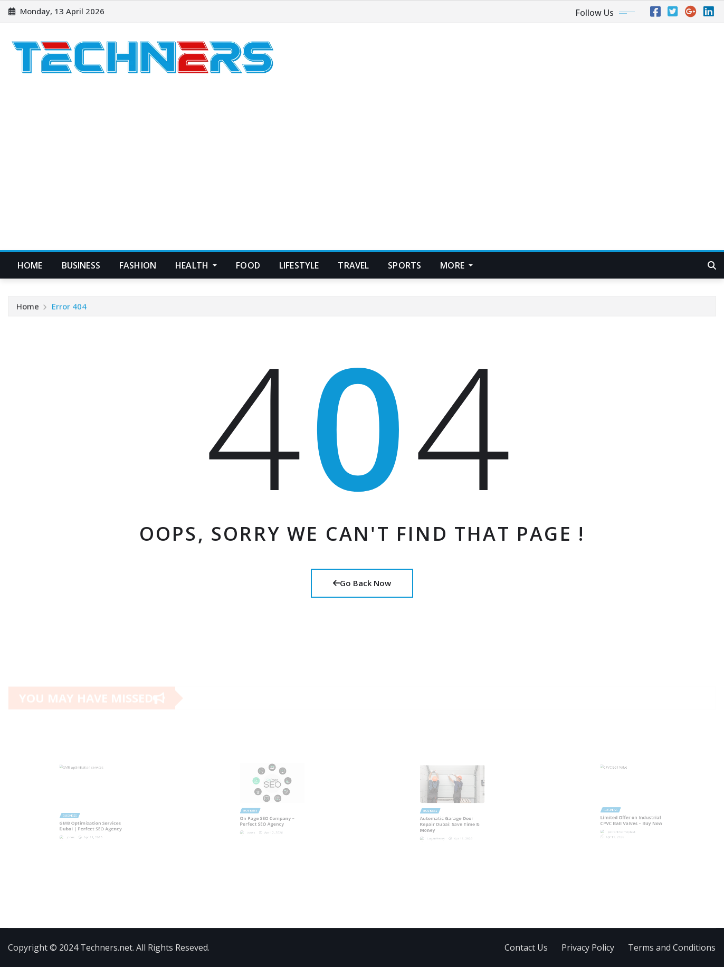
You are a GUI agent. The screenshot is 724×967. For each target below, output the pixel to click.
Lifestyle (299, 265)
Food (248, 265)
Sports (404, 265)
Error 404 (69, 308)
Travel (353, 265)
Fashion (137, 265)
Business (81, 265)
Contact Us (526, 947)
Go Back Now (362, 583)
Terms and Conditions (672, 947)
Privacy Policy (587, 947)
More (456, 265)
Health (196, 265)
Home (30, 265)
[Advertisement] (362, 171)
